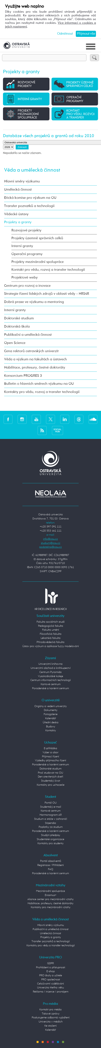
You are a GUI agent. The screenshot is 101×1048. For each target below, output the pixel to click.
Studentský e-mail (50, 807)
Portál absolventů (50, 861)
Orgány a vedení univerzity (50, 706)
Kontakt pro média (50, 1009)
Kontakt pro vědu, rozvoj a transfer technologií (48, 269)
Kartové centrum (50, 684)
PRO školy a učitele (50, 975)
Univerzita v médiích (51, 1021)
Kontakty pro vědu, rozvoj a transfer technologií (42, 392)
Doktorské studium (19, 318)
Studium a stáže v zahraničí (50, 819)
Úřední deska (50, 722)
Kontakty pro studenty (50, 843)
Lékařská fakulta (50, 638)
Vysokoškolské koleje (50, 676)
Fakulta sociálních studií (51, 622)
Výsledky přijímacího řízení (50, 760)
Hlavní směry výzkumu (22, 181)
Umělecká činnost (18, 189)
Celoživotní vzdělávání (50, 983)
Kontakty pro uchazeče (50, 785)
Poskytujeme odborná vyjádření (50, 1017)
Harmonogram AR (51, 815)
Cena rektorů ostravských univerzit (31, 351)
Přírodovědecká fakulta (50, 642)
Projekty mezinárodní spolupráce (37, 262)
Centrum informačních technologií (50, 680)
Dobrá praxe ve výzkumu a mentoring (34, 302)
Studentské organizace (50, 839)
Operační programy (27, 254)
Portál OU (51, 803)
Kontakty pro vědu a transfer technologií (51, 945)
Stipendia (50, 823)
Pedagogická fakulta (50, 626)
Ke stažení (50, 1026)
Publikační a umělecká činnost (28, 334)
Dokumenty (50, 710)
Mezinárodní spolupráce (50, 891)
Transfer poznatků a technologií (29, 206)
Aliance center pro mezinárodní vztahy (50, 899)
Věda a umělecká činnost (32, 170)
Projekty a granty (18, 222)
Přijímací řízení (50, 756)
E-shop (50, 971)
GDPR (50, 963)
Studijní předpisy (50, 835)
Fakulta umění (50, 630)
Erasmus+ (50, 895)
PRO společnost (50, 979)
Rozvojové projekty (26, 230)
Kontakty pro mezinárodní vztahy (50, 907)
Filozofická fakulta (50, 634)
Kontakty (50, 730)
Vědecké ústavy (16, 214)
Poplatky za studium (51, 827)
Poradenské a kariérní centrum (50, 688)
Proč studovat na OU (50, 773)
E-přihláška (50, 748)
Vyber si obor (50, 752)
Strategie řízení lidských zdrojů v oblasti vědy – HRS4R (46, 293)
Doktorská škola (17, 326)
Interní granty (22, 246)
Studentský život (50, 781)
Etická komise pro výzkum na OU (30, 198)
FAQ (50, 869)
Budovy (50, 726)
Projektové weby (24, 277)
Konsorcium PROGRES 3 (23, 375)
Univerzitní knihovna (50, 664)
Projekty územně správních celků (37, 238)
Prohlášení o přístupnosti (50, 967)
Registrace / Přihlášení (50, 865)
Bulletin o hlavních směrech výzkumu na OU (39, 383)
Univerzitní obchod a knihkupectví (51, 668)
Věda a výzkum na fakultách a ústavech (35, 359)
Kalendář (50, 718)
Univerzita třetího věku (50, 987)
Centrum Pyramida (50, 672)
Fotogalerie (51, 714)
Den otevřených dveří (50, 776)
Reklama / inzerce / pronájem (50, 991)
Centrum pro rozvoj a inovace (27, 285)
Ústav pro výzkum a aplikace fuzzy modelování (50, 646)
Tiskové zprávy (50, 1013)
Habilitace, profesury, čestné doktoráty (34, 367)
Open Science (14, 343)
